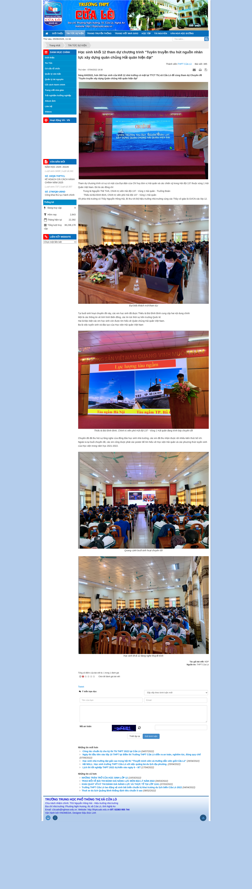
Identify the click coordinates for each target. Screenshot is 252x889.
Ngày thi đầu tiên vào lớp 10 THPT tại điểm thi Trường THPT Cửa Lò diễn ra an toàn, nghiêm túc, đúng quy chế (142, 754)
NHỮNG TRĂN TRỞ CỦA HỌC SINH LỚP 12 (105, 777)
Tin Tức (48, 63)
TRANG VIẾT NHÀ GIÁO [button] (126, 33)
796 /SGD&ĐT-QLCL (55, 168)
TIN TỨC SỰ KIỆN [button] (75, 33)
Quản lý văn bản (53, 74)
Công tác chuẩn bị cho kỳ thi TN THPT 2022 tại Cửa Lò (112, 751)
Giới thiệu (49, 57)
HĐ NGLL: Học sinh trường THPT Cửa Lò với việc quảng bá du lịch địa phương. (125, 764)
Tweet (81, 686)
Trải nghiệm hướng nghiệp (58, 95)
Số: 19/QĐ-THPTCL (55, 184)
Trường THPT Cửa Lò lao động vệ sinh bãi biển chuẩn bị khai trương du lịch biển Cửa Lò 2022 (132, 787)
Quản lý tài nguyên (54, 79)
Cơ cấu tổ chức (52, 68)
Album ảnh (50, 101)
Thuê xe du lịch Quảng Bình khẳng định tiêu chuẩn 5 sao (112, 790)
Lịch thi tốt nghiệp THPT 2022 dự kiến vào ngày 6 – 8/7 (112, 767)
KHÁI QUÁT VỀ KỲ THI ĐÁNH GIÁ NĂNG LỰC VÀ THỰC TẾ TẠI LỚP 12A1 (120, 784)
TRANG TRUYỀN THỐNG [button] (99, 33)
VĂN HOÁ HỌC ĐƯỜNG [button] (182, 33)
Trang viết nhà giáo (54, 90)
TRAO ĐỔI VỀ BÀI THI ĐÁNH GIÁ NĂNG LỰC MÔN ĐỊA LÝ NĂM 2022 (118, 781)
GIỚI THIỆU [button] (57, 33)
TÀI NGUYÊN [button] (160, 33)
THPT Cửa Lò (185, 64)
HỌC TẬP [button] (146, 33)
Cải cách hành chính (55, 84)
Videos (48, 112)
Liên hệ (48, 106)
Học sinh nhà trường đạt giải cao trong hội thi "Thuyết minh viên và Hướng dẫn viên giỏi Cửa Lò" (134, 761)
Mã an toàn (85, 726)
